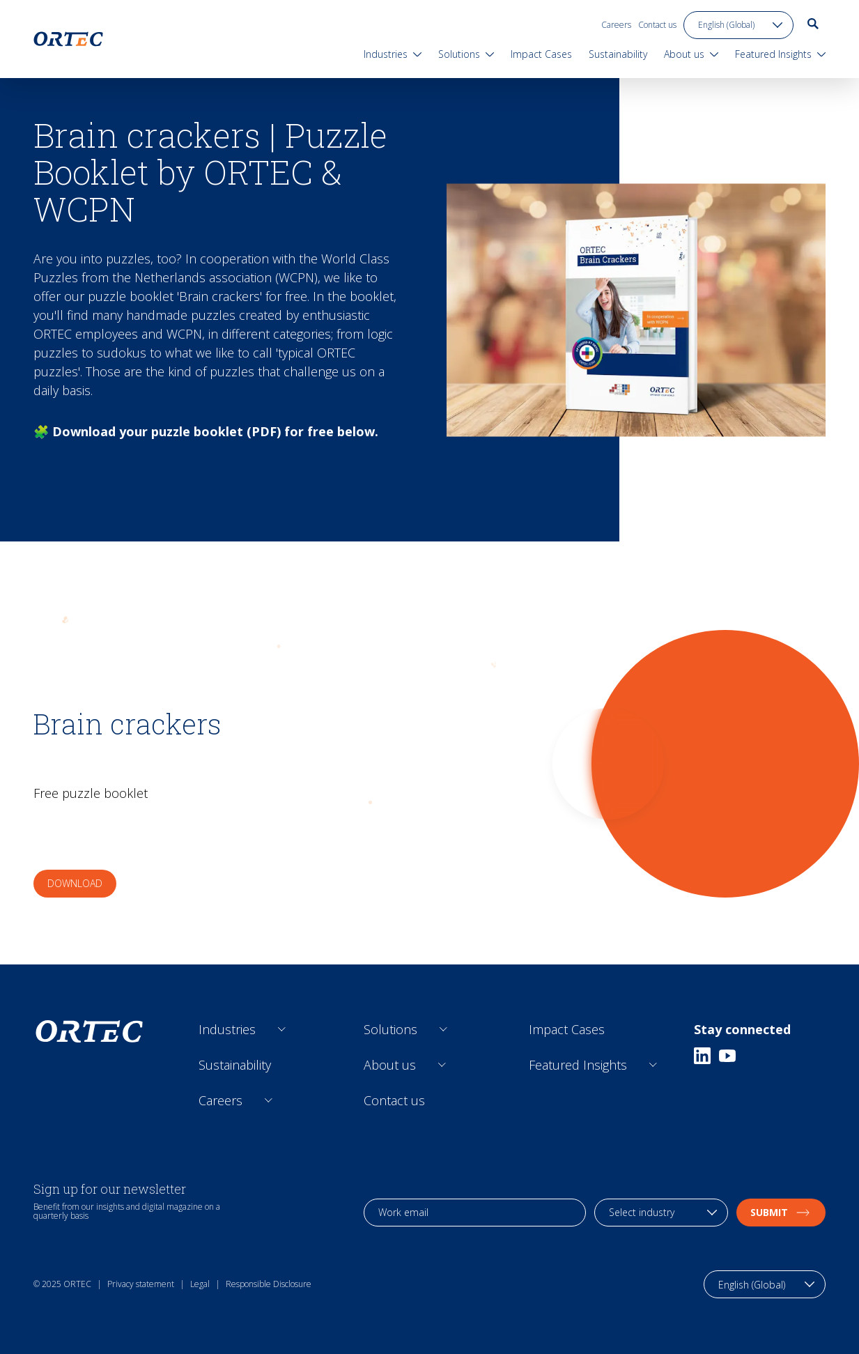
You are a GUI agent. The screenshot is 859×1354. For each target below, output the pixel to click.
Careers (616, 25)
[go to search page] (813, 23)
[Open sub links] (282, 1029)
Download (74, 883)
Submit (781, 1212)
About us (390, 1064)
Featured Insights (578, 1064)
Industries (227, 1029)
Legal (200, 1283)
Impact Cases (567, 1029)
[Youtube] (727, 1055)
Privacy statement (140, 1283)
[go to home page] (68, 39)
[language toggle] (738, 25)
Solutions (390, 1029)
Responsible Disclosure (268, 1283)
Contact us (657, 25)
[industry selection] (661, 1212)
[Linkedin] (702, 1055)
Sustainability (235, 1064)
